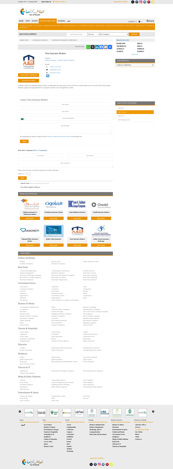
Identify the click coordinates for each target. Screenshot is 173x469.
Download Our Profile (142, 429)
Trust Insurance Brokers (77, 239)
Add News (121, 108)
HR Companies (88, 314)
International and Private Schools (61, 348)
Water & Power (88, 325)
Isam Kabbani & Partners (77, 212)
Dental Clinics (55, 357)
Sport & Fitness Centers (27, 364)
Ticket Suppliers (88, 382)
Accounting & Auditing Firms (29, 307)
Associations (24, 287)
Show (68, 444)
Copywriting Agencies (58, 380)
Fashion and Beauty (69, 25)
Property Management (27, 273)
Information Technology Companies (62, 371)
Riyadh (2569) (121, 43)
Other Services (24, 389)
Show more (135, 54)
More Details (30, 218)
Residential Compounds (27, 339)
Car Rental (54, 334)
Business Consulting (89, 307)
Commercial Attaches (26, 289)
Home (21, 420)
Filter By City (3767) (123, 40)
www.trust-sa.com (55, 72)
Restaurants (86, 339)
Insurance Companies (58, 316)
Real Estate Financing (90, 275)
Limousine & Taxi (89, 336)
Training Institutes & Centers (92, 350)
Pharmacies (23, 361)
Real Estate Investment (58, 277)
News (44, 420)
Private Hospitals (88, 361)
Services (137, 427)
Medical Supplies (56, 359)
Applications (24, 371)
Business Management (96, 427)
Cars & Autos (48, 441)
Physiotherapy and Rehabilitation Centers (64, 361)
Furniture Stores (25, 314)
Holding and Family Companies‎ (61, 314)
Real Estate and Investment (98, 434)
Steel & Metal (24, 325)
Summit (69, 446)
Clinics (22, 357)
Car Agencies (24, 309)
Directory (24, 40)
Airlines (85, 332)
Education (38, 25)
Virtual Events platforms (27, 373)
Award (69, 425)
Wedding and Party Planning (60, 384)
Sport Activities (25, 400)
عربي (68, 21)
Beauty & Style (48, 446)
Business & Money (26, 25)
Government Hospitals (90, 357)
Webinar (69, 449)
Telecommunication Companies (93, 371)
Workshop (70, 451)
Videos (137, 437)
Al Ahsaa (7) (120, 48)
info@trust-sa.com (55, 70)
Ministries (23, 298)
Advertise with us (59, 2)
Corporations (87, 289)
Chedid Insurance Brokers (101, 212)
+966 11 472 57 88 (55, 67)
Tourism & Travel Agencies (60, 341)
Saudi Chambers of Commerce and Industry (65, 300)
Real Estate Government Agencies (30, 277)
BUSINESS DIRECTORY (48, 21)
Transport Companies (58, 325)
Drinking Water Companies (91, 309)
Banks (53, 307)
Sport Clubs (55, 400)
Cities (85, 287)
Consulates (54, 289)
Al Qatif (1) (140, 51)
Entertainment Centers (58, 396)
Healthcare (100, 25)
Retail (22, 323)
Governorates (87, 295)
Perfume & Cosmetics (58, 264)
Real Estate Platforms (26, 280)
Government (48, 425)
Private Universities (26, 350)
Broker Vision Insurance (53, 239)
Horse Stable (24, 398)
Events (67, 420)
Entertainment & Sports (52, 25)
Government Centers (57, 295)
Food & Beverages (57, 311)
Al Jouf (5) (120, 51)
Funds (85, 293)
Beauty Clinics (56, 261)
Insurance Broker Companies (64, 40)
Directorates (55, 291)
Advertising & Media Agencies (93, 387)
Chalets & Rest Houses (90, 334)
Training (90, 420)
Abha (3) (139, 43)
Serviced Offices (56, 323)
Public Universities (57, 350)
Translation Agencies (26, 384)
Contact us (138, 439)
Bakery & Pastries (89, 341)
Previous (20, 411)
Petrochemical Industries (59, 320)
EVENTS (35, 21)
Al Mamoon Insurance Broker (53, 212)
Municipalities (55, 298)
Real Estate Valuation (90, 280)
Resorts (53, 339)
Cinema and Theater (26, 396)
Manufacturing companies (91, 318)
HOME (21, 21)
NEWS (28, 21)
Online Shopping (25, 320)
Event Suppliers (88, 380)
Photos (137, 434)
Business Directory (116, 420)
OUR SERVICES (123, 61)
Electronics (23, 311)
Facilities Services (89, 271)
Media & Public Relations (115, 25)
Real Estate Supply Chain (59, 280)
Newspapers (24, 387)
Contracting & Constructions (60, 271)
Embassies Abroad (57, 293)
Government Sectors (86, 25)
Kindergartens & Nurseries (91, 348)
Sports (46, 444)
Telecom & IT (140, 25)
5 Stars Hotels (55, 332)
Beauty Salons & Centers (91, 261)
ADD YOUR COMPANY (28, 34)
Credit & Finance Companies (60, 309)
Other (85, 298)
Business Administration (97, 425)
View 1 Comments (40, 150)
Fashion (22, 261)
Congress (69, 432)
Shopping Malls (25, 341)
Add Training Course (124, 120)
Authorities (55, 287)
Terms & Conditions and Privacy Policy (58, 136)
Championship (71, 427)
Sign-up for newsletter (120, 2)
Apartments (23, 334)
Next (153, 411)
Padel (53, 398)
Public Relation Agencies (59, 387)
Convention (70, 434)
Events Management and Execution (62, 382)
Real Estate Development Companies (63, 275)
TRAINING (61, 21)
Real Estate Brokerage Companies (30, 275)
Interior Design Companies (91, 316)
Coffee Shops (24, 336)
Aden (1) (139, 46)
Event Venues (24, 382)
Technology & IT (49, 434)
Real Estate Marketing (90, 277)
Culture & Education (50, 439)
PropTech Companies (58, 273)
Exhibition (70, 437)
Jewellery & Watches (26, 264)
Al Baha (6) (140, 48)
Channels (23, 380)
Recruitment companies (90, 320)
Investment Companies (27, 318)
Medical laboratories (26, 359)
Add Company (122, 112)
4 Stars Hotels (24, 332)
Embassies (23, 293)
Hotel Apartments (56, 336)
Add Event (121, 116)
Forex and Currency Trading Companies (95, 311)
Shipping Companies (89, 323)
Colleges (22, 348)
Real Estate (130, 25)
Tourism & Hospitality (51, 432)
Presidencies (24, 300)
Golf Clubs (86, 396)
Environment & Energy (51, 429)
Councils (22, 291)
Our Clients (138, 432)
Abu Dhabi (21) (121, 46)
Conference (70, 429)
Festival (69, 439)
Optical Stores (87, 359)
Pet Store (86, 398)
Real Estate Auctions (89, 273)
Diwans (85, 291)
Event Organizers (88, 384)
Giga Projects (24, 295)
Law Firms (54, 318)
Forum (69, 441)
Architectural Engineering (28, 271)
